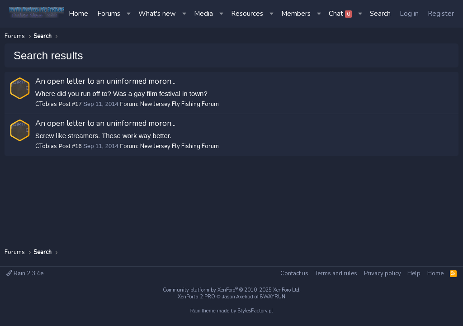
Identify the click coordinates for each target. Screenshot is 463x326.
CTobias (46, 104)
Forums (108, 13)
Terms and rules (336, 273)
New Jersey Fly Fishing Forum (179, 104)
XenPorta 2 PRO (196, 296)
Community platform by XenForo (232, 290)
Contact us (294, 273)
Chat (340, 13)
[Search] (380, 14)
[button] (129, 14)
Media (203, 13)
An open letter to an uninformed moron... (105, 81)
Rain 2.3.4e (24, 273)
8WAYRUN (272, 296)
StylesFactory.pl (255, 310)
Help (413, 273)
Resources (247, 13)
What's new (157, 13)
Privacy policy (382, 273)
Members (296, 13)
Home (78, 13)
